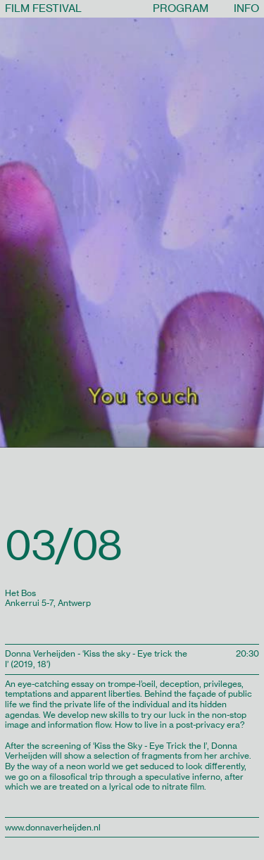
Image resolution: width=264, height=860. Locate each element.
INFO (246, 8)
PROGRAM (180, 8)
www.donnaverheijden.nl (53, 827)
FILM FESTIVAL (43, 8)
